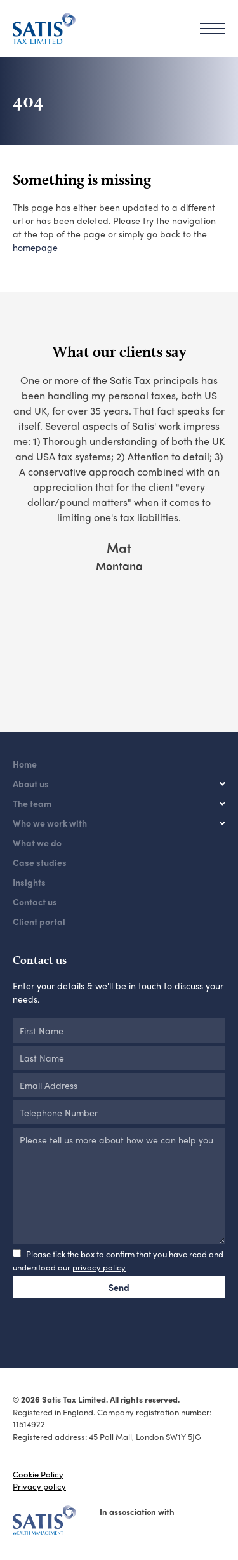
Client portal (39, 921)
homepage (35, 247)
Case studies (40, 862)
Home (25, 763)
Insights (29, 882)
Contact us (35, 901)
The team (32, 803)
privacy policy (99, 1267)
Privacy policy (39, 1486)
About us (31, 783)
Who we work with (50, 823)
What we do (37, 842)
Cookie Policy (38, 1474)
